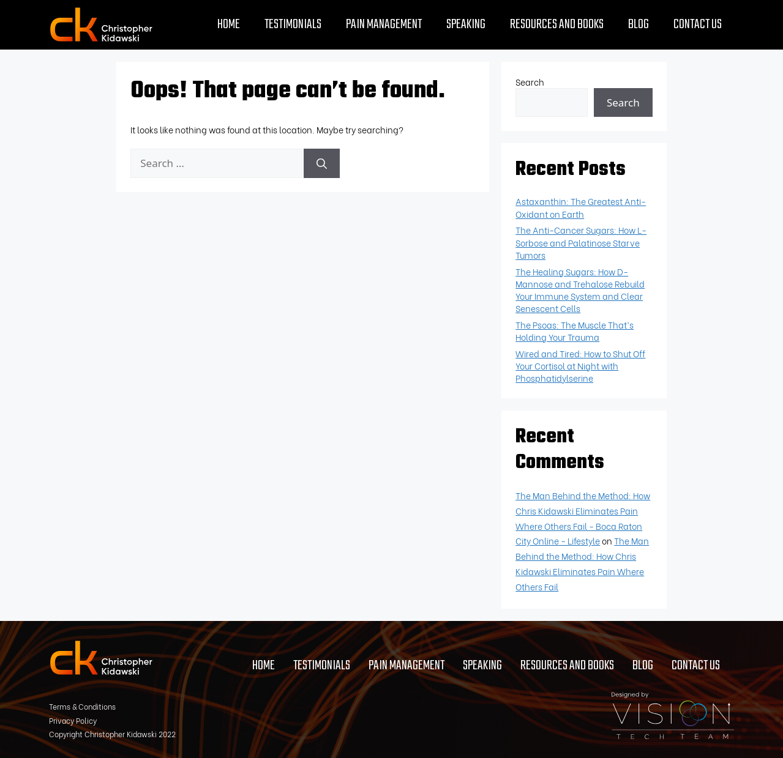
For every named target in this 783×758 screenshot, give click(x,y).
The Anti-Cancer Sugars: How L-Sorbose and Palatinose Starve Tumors (580, 242)
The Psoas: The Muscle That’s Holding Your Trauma (574, 330)
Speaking (465, 24)
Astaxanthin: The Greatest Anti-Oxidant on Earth (580, 207)
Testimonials (292, 24)
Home (228, 24)
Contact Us (697, 24)
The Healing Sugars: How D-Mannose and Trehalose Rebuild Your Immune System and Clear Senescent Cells (580, 289)
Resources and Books (557, 24)
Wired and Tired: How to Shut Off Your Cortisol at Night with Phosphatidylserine (580, 365)
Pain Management (384, 24)
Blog (638, 24)
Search (529, 81)
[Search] (322, 163)
